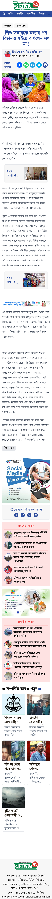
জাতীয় (10, 13)
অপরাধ (7, 26)
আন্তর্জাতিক (31, 13)
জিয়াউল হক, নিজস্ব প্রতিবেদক (27, 52)
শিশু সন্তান (9, 448)
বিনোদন (42, 13)
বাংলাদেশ (21, 26)
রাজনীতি (20, 13)
